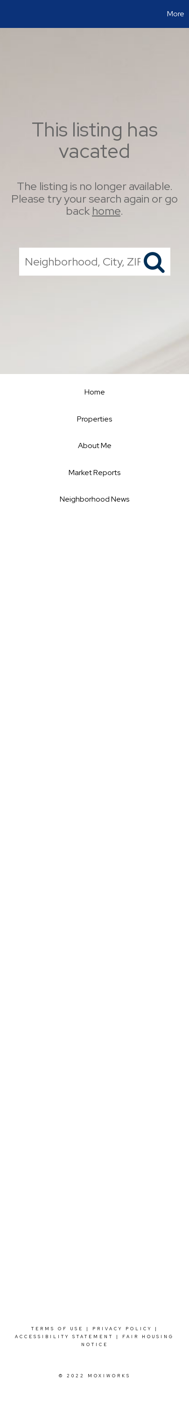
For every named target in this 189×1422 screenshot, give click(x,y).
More (175, 14)
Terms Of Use (57, 1329)
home (106, 211)
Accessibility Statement (64, 1337)
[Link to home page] (8, 14)
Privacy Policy (122, 1329)
